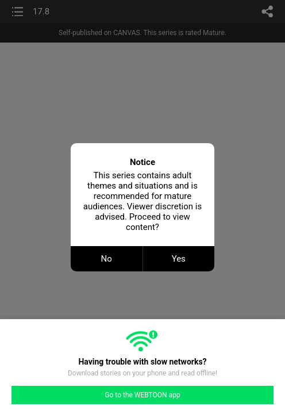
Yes (179, 259)
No (106, 259)
